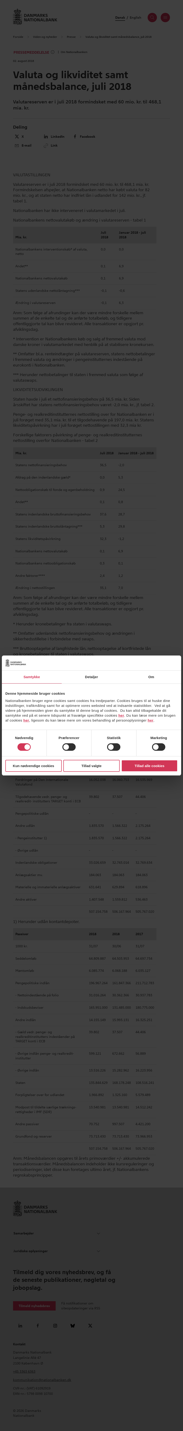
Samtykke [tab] (32, 677)
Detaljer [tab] (91, 677)
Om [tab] (151, 677)
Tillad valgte (91, 766)
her (121, 715)
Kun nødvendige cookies (33, 766)
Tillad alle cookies (149, 766)
